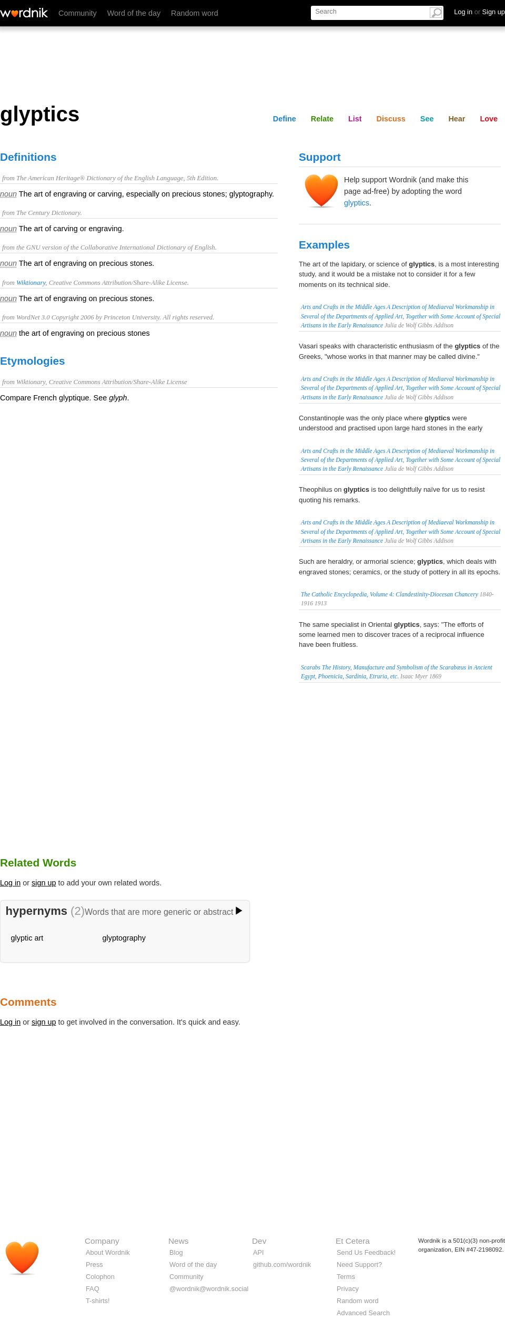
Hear (456, 119)
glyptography (124, 938)
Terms (346, 1277)
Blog (176, 1252)
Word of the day (133, 13)
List (355, 119)
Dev (259, 1240)
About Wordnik (108, 1252)
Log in (10, 883)
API (258, 1252)
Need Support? (359, 1264)
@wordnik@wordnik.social (208, 1289)
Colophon (100, 1277)
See (427, 119)
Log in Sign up (479, 12)
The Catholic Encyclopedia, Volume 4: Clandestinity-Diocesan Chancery (389, 594)
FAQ (92, 1289)
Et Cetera (353, 1240)
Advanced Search (363, 1313)
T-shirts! (98, 1301)
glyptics (356, 203)
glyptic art (27, 938)
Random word (194, 13)
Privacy (348, 1289)
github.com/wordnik (282, 1264)
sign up (44, 883)
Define (284, 119)
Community (77, 13)
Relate (322, 119)
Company (102, 1240)
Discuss (391, 119)
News (178, 1240)
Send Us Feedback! (366, 1252)
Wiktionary (30, 282)
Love (489, 119)
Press (94, 1264)
